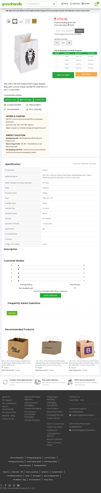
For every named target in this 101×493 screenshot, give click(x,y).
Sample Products (32, 420)
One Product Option (50, 461)
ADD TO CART (63, 74)
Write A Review (50, 295)
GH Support (7, 400)
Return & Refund (54, 439)
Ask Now (12, 313)
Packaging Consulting (52, 403)
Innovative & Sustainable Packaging (30, 414)
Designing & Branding (52, 397)
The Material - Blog (19, 479)
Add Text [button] (41, 100)
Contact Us (74, 396)
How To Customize (55, 423)
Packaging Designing (34, 457)
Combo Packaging (33, 408)
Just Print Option (50, 457)
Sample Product (57, 472)
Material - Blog (8, 415)
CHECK (79, 30)
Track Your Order (54, 426)
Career (27, 476)
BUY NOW (86, 74)
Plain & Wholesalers (17, 457)
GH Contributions (35, 479)
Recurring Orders (54, 411)
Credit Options (53, 418)
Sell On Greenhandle (8, 407)
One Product (53, 408)
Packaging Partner (55, 414)
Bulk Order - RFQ (76, 400)
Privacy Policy (48, 479)
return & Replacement (51, 476)
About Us (6, 396)
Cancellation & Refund (14, 476)
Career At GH (8, 418)
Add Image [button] (26, 100)
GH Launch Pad (9, 412)
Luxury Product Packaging (31, 403)
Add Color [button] (11, 100)
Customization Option (34, 461)
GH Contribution (9, 403)
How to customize (32, 472)
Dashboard (52, 430)
